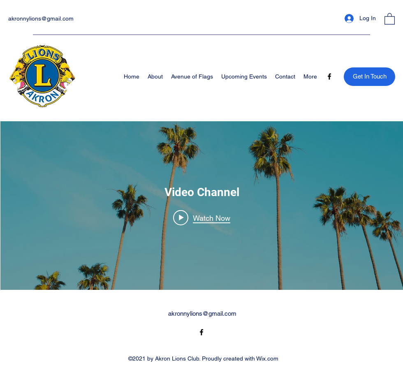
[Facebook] (329, 76)
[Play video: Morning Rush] (201, 217)
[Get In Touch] (369, 76)
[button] (389, 18)
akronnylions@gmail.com (41, 18)
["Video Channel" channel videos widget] (201, 205)
